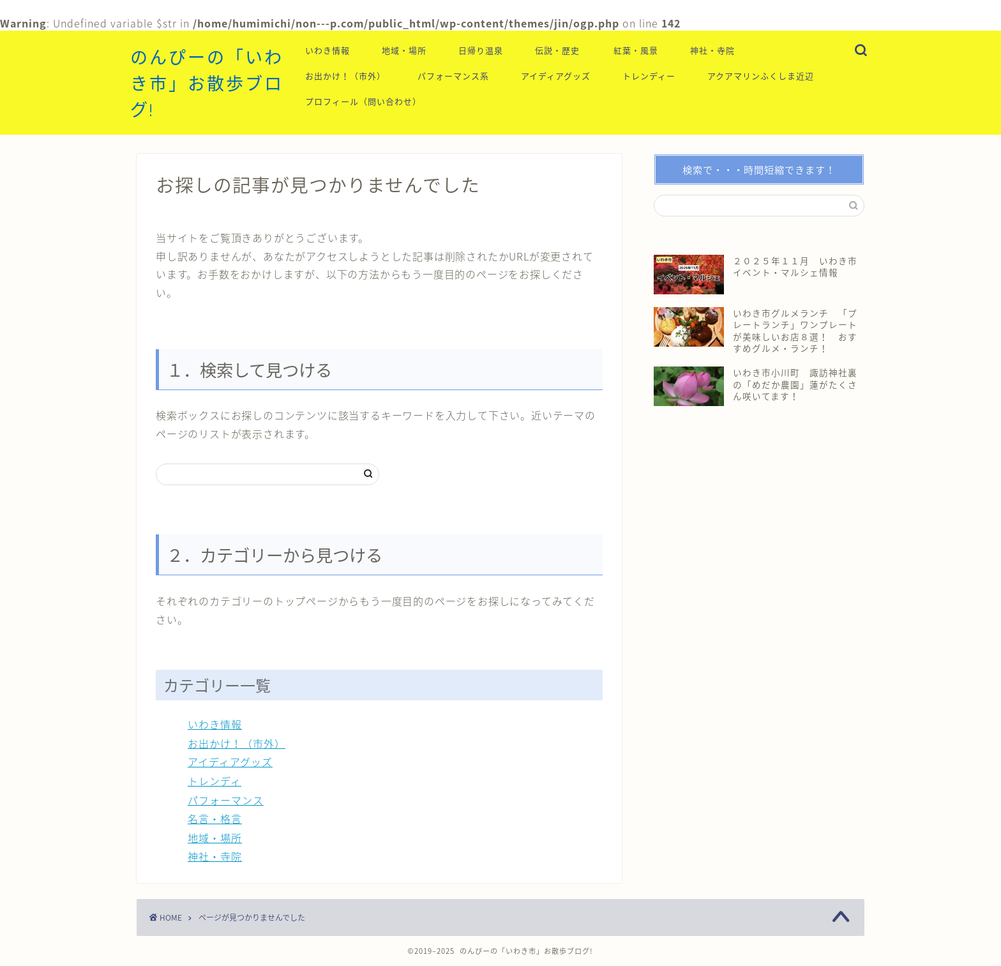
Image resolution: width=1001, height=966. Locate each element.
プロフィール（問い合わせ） (363, 101)
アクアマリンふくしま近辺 (760, 76)
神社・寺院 (712, 50)
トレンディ (214, 781)
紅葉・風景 (635, 50)
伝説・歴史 (557, 50)
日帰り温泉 (480, 50)
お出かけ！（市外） (345, 76)
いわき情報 (327, 50)
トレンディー (648, 76)
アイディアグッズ (556, 76)
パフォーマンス (226, 800)
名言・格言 (215, 818)
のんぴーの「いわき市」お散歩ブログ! (206, 84)
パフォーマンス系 (453, 76)
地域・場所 (404, 50)
